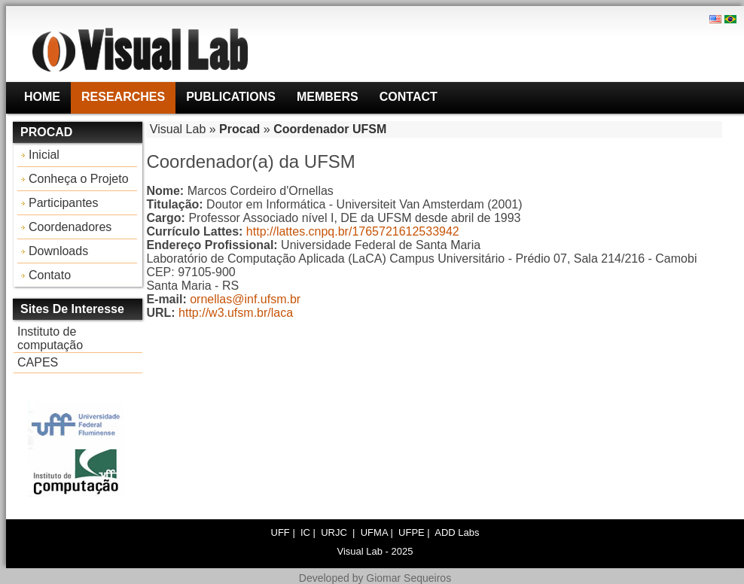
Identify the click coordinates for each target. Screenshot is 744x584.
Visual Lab (178, 129)
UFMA (374, 532)
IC (305, 532)
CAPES (37, 362)
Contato (50, 275)
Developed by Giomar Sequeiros (375, 578)
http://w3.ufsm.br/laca (235, 312)
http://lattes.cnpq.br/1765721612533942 (352, 231)
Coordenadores (70, 227)
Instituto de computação (50, 338)
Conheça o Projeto (79, 178)
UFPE (411, 532)
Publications (231, 96)
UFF (280, 532)
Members (327, 96)
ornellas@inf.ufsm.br (245, 299)
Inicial (44, 154)
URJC (335, 532)
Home (42, 96)
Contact (409, 96)
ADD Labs (457, 532)
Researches (123, 96)
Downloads (58, 251)
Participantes (64, 202)
